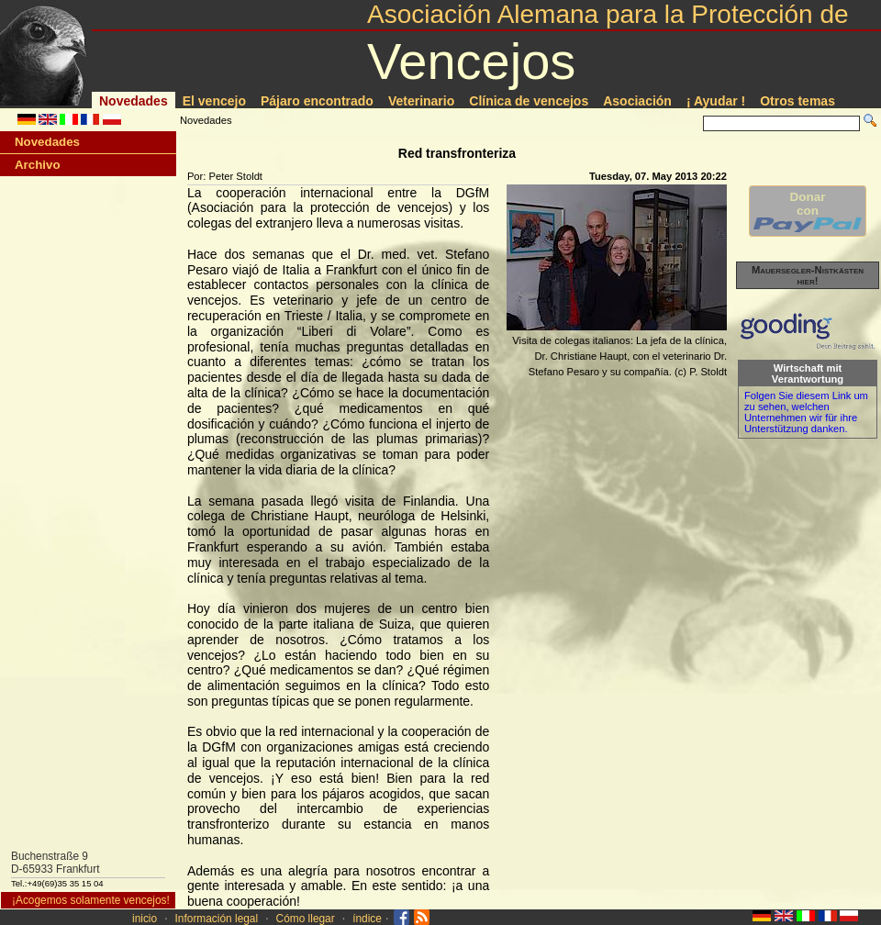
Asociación (637, 101)
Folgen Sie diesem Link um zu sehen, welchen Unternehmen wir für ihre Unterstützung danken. (806, 412)
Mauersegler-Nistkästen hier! (808, 275)
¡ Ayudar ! (715, 101)
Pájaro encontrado (317, 101)
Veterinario (421, 101)
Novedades (133, 101)
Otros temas (797, 101)
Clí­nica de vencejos (528, 101)
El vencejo (214, 101)
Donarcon (807, 211)
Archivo (38, 165)
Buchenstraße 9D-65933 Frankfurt (55, 862)
